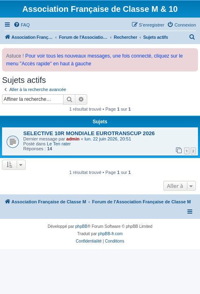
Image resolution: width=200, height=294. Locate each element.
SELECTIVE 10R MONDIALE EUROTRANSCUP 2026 (89, 133)
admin (72, 138)
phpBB (81, 226)
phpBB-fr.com (110, 234)
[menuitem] (21, 25)
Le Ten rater (59, 143)
